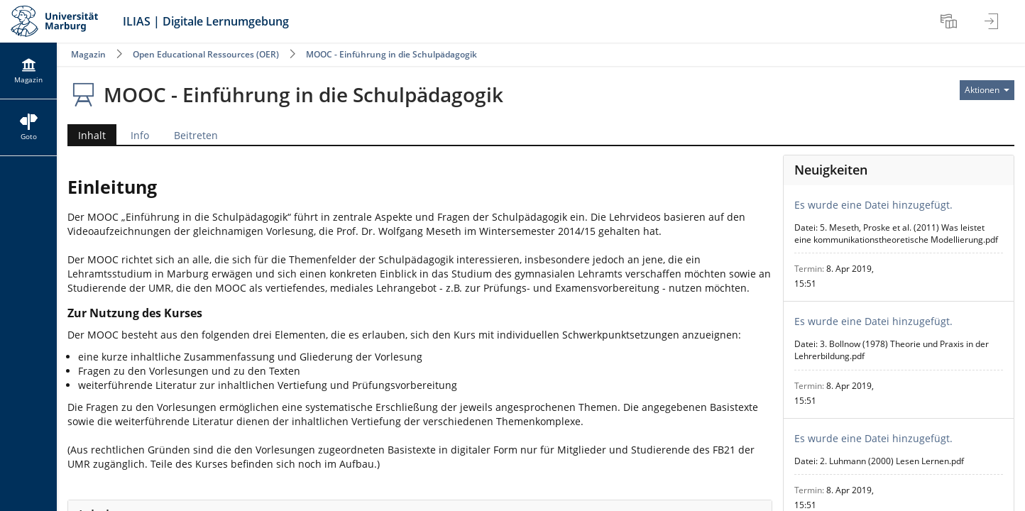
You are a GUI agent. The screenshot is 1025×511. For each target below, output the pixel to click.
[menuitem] (950, 21)
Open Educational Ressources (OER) (206, 54)
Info (140, 135)
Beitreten (196, 135)
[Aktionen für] (987, 90)
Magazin (88, 54)
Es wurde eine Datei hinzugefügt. (873, 204)
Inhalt (86, 135)
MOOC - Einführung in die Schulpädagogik (391, 54)
